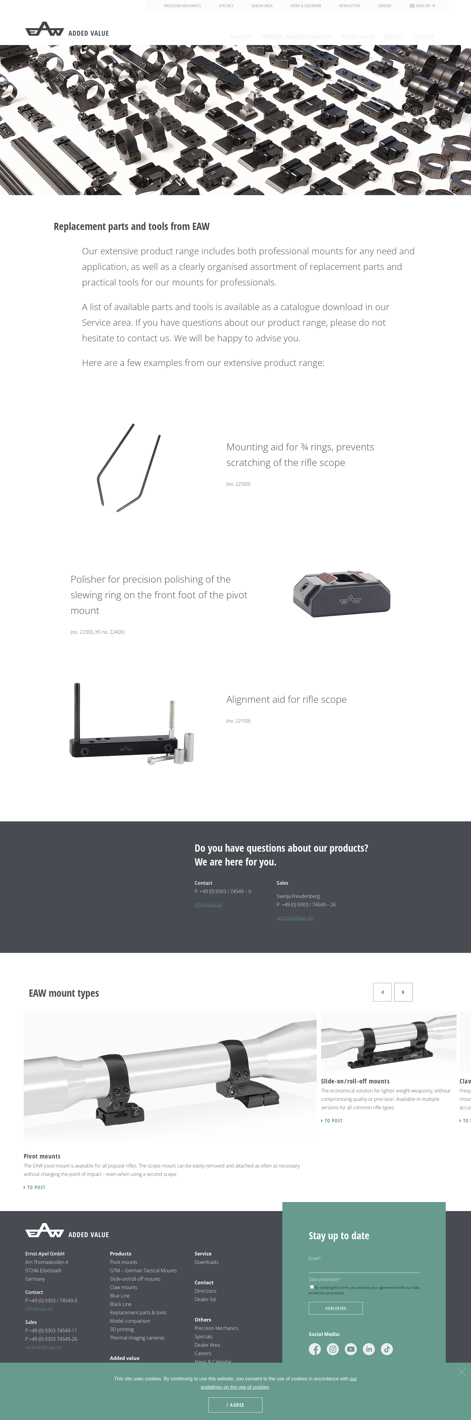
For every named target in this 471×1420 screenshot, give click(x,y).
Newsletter (349, 5)
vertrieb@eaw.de (295, 917)
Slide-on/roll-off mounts (135, 1279)
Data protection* (325, 1279)
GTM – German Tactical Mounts (143, 1270)
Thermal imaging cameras (296, 33)
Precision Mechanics (182, 5)
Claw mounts (123, 1287)
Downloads (206, 1262)
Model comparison (130, 1321)
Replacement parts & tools (138, 1312)
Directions (205, 1291)
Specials (226, 5)
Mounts (241, 33)
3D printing (122, 1329)
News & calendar (305, 5)
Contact (423, 33)
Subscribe (336, 1308)
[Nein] (461, 1372)
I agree (237, 1406)
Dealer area (261, 5)
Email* (315, 1258)
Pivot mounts (123, 1262)
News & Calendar (213, 1361)
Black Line (121, 1304)
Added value (358, 33)
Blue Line (120, 1295)
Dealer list (205, 1299)
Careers (384, 5)
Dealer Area (207, 1345)
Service (393, 33)
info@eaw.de (209, 904)
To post (36, 1187)
